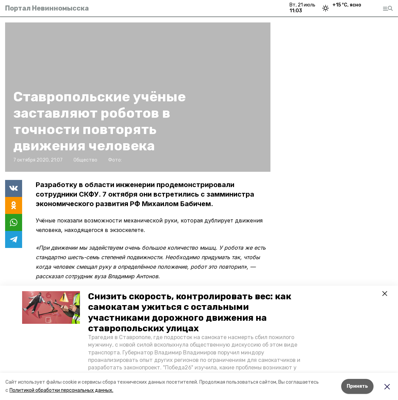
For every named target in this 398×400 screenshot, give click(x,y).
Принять (357, 386)
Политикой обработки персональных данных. (61, 390)
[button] (51, 307)
